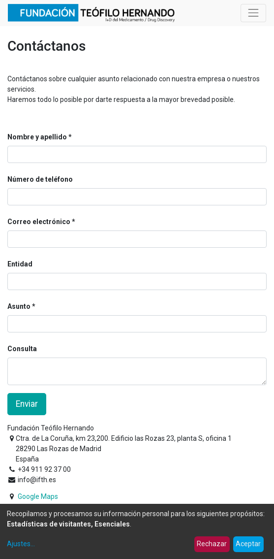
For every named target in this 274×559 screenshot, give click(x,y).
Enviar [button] (27, 404)
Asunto (18, 306)
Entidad (19, 264)
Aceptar (248, 544)
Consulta (22, 349)
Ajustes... (21, 544)
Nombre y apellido (37, 137)
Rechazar (212, 544)
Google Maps (38, 496)
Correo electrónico (38, 222)
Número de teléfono (40, 179)
